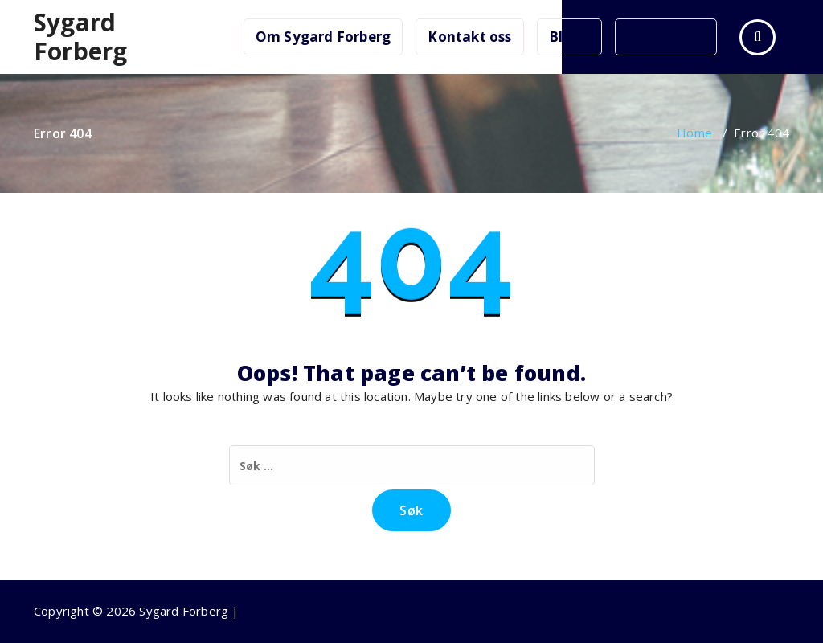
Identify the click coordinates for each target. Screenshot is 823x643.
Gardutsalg (666, 36)
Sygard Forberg (80, 37)
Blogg (569, 36)
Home (694, 133)
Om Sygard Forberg (323, 36)
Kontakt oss (469, 36)
